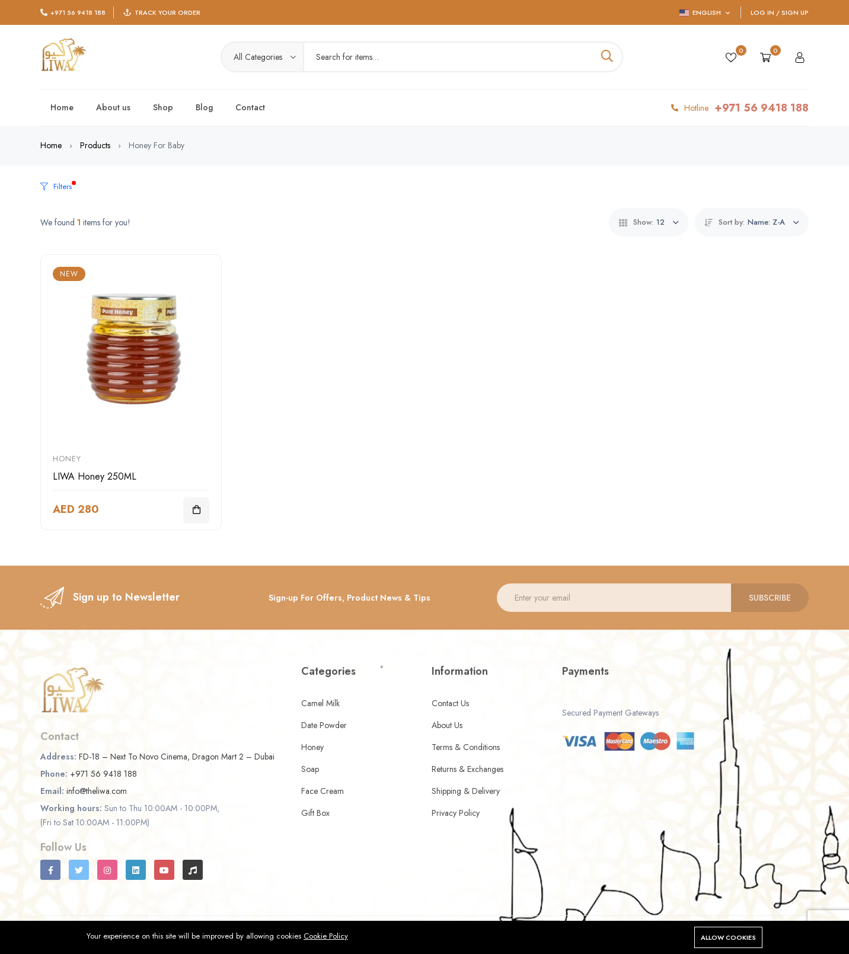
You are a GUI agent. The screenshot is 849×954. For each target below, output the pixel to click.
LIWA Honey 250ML (94, 476)
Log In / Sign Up (780, 12)
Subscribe (770, 598)
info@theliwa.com (96, 791)
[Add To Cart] (196, 510)
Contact (250, 107)
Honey (67, 458)
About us (113, 107)
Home (62, 107)
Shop (163, 107)
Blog (204, 107)
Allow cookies (728, 937)
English (704, 12)
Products (95, 145)
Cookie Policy (326, 936)
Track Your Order (167, 12)
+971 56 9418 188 (78, 12)
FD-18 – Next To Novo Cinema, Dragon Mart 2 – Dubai (177, 756)
